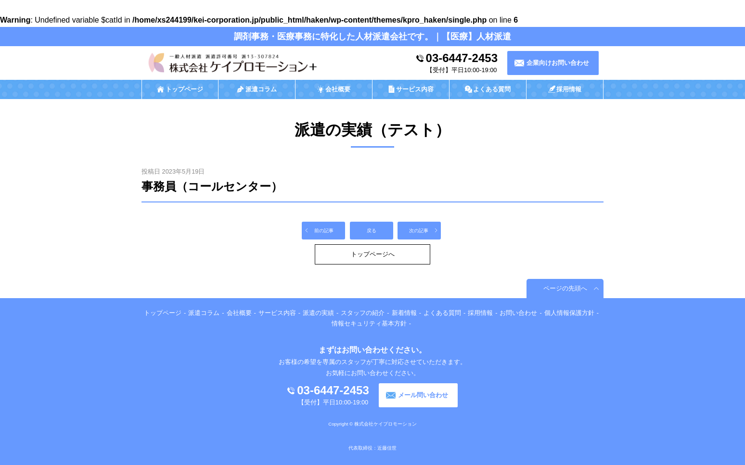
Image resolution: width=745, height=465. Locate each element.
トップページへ (373, 254)
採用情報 (480, 312)
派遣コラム (203, 312)
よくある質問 (442, 312)
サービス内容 (277, 312)
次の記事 (418, 230)
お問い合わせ (518, 312)
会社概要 (239, 312)
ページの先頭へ (565, 288)
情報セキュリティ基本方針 (369, 323)
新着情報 (404, 312)
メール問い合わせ (423, 395)
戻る (371, 230)
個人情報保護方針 (569, 312)
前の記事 (324, 230)
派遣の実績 (318, 312)
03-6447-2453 (462, 57)
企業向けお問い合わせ (558, 62)
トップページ (162, 312)
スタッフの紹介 (363, 312)
